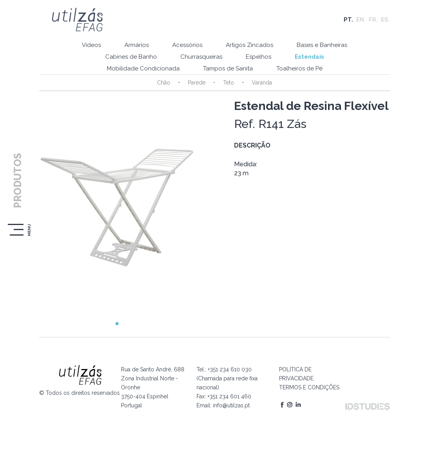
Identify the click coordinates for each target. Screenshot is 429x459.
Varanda (262, 82)
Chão (163, 82)
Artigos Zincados (249, 45)
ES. (385, 19)
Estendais (309, 56)
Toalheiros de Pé (299, 68)
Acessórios (187, 45)
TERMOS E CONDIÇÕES (309, 387)
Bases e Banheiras (322, 45)
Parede (196, 82)
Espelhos (258, 56)
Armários (136, 45)
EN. (361, 19)
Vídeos (91, 45)
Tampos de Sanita (228, 68)
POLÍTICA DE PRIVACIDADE (296, 374)
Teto (228, 82)
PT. (348, 19)
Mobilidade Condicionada (143, 68)
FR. (373, 19)
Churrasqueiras (201, 56)
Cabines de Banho (131, 56)
